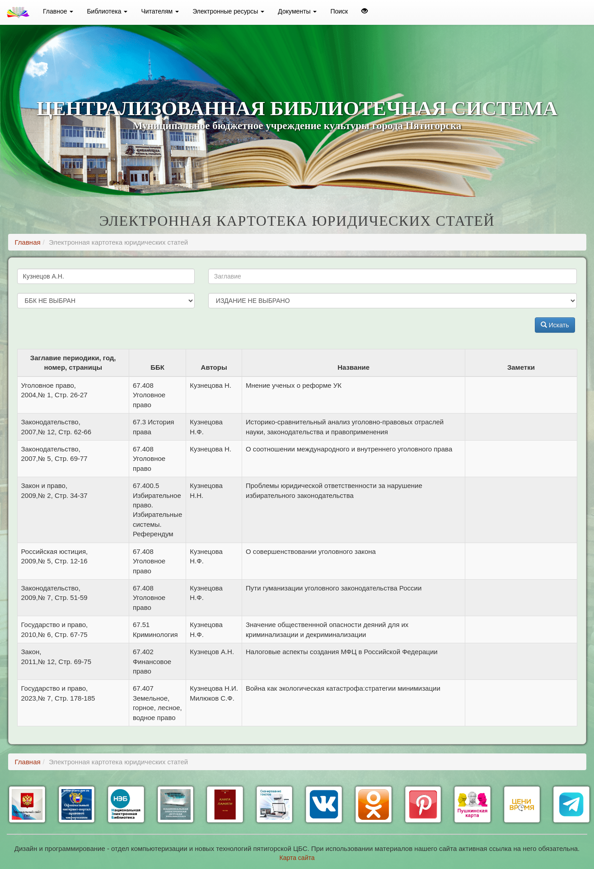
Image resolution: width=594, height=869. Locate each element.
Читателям (160, 11)
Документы (297, 11)
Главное (58, 11)
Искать (555, 325)
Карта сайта (297, 857)
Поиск (339, 11)
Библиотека (107, 11)
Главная (28, 242)
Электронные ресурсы (228, 11)
